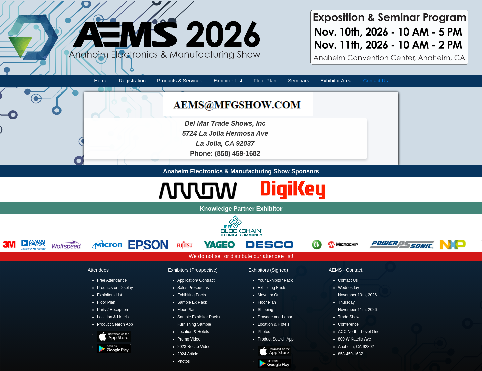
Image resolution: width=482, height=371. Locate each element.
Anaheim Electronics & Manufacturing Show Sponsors (241, 171)
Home (100, 80)
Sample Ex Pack (192, 302)
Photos (183, 361)
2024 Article (187, 354)
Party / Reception (112, 309)
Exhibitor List (228, 80)
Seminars (298, 80)
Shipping (265, 309)
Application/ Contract (196, 280)
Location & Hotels (113, 317)
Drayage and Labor (275, 317)
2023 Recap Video (194, 346)
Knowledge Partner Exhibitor (240, 208)
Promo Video (188, 339)
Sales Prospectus (193, 287)
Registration (132, 80)
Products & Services (179, 80)
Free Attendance (112, 280)
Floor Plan (265, 80)
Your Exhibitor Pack (275, 280)
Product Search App (115, 324)
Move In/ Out (269, 295)
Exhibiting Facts (191, 295)
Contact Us (375, 80)
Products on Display (115, 287)
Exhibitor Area (335, 80)
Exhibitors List (109, 295)
